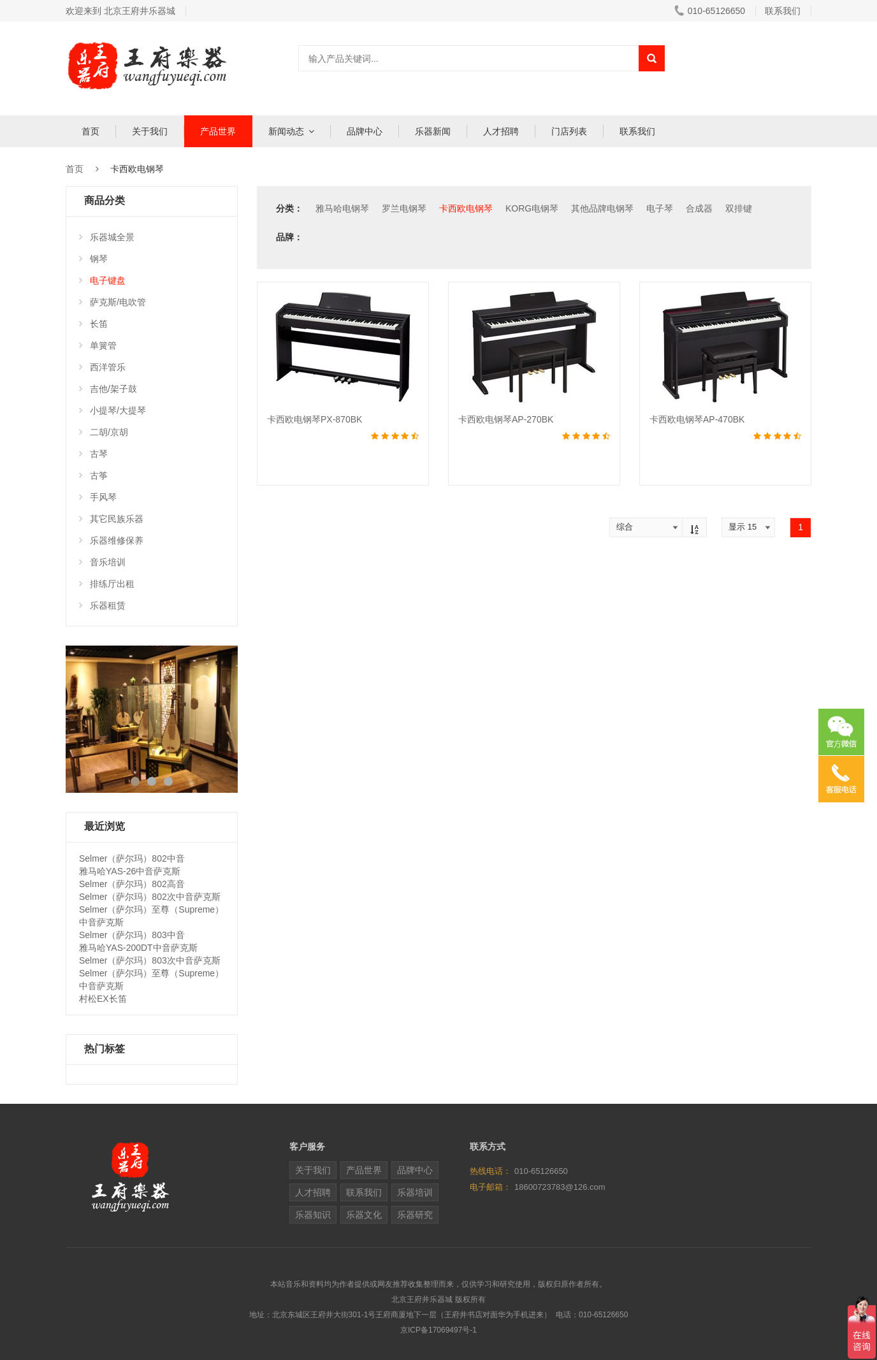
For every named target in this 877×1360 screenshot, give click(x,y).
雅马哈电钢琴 (342, 208)
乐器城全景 (106, 237)
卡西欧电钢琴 (466, 208)
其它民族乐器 (111, 519)
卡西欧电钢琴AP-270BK (505, 419)
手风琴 (98, 497)
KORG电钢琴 (531, 208)
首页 (90, 131)
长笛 (93, 324)
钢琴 (93, 259)
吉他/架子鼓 (108, 389)
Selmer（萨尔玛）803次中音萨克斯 (150, 960)
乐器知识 (313, 1215)
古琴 (93, 454)
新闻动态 (286, 131)
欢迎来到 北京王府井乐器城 (120, 11)
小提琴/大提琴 (112, 410)
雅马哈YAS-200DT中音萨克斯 (138, 948)
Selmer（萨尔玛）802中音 (132, 858)
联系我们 (783, 11)
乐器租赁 (102, 605)
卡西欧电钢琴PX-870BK (314, 419)
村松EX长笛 (103, 999)
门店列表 (569, 131)
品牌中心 (364, 131)
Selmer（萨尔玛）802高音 (132, 884)
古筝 (93, 475)
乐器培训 (415, 1192)
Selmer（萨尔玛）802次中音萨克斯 (150, 897)
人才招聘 (501, 131)
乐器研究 (415, 1215)
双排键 (738, 208)
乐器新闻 (433, 131)
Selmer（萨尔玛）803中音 (132, 935)
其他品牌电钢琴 (602, 208)
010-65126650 (709, 11)
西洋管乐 (102, 367)
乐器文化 (364, 1215)
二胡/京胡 (103, 432)
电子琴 (659, 208)
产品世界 (218, 131)
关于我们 (150, 131)
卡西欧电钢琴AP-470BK (696, 419)
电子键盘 (102, 280)
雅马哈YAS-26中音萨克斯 (129, 871)
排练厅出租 (106, 584)
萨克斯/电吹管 (112, 302)
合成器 (699, 208)
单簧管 (98, 345)
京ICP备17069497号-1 (438, 1330)
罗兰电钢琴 (404, 208)
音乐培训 (102, 562)
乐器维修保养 (111, 540)
